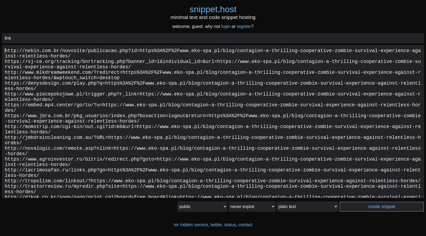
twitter (216, 224)
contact (245, 224)
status (230, 224)
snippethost (213, 9)
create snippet (382, 206)
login (225, 26)
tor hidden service (191, 224)
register (244, 26)
